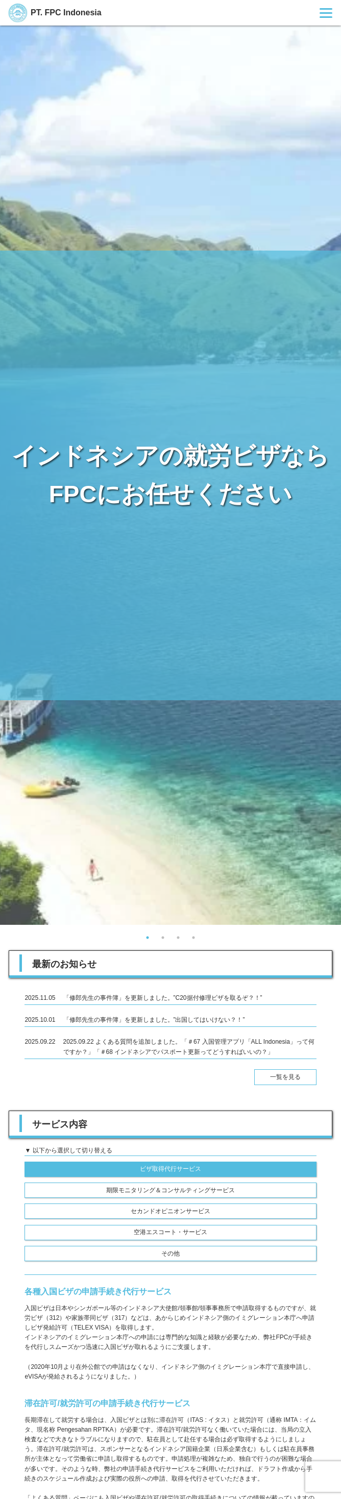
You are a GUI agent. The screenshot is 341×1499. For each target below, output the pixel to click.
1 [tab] (147, 937)
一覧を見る (285, 1076)
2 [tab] (163, 937)
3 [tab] (178, 937)
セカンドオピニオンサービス (170, 1211)
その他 (170, 1253)
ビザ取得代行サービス (170, 1168)
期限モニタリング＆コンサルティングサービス (170, 1190)
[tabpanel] (170, 475)
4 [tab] (193, 937)
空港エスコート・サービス (170, 1232)
